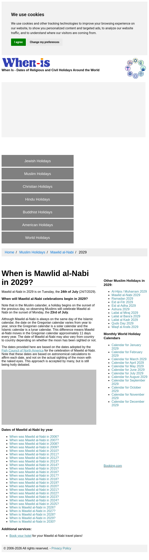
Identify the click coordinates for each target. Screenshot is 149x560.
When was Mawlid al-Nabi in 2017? (34, 475)
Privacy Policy (61, 548)
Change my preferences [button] (44, 42)
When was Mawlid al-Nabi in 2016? (34, 472)
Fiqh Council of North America (23, 350)
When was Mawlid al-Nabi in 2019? (34, 482)
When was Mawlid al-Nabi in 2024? (34, 500)
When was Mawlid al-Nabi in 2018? (34, 479)
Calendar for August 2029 (129, 377)
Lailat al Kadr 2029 (125, 319)
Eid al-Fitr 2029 (122, 302)
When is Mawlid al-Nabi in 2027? (32, 511)
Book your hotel (20, 535)
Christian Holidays (37, 186)
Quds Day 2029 (122, 323)
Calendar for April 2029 (128, 362)
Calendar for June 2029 (128, 369)
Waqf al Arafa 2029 (125, 327)
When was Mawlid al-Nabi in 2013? (34, 461)
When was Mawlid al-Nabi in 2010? (34, 450)
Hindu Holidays (37, 199)
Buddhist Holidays (37, 212)
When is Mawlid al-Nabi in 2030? (32, 521)
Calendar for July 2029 (127, 373)
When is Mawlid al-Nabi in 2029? (32, 518)
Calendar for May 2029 (128, 366)
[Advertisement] (73, 109)
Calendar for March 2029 (129, 359)
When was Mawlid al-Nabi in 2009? (34, 447)
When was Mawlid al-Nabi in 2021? (34, 489)
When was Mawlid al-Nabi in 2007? (34, 440)
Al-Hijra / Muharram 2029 (129, 291)
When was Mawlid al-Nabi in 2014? (34, 465)
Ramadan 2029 (122, 298)
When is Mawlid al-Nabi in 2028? (32, 514)
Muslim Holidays (37, 174)
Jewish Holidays (37, 161)
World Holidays (37, 238)
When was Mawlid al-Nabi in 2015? (34, 468)
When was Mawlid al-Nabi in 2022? (34, 493)
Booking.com (113, 465)
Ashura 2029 (120, 309)
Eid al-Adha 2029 (124, 305)
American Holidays (37, 225)
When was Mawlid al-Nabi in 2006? (34, 436)
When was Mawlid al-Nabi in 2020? (34, 486)
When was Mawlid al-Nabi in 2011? (34, 454)
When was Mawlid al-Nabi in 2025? (34, 504)
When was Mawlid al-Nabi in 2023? (34, 496)
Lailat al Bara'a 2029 (126, 316)
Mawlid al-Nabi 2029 (126, 295)
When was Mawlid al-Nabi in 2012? (34, 458)
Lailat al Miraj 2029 (125, 312)
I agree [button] (18, 42)
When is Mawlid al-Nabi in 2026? (32, 507)
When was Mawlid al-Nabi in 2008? (34, 443)
